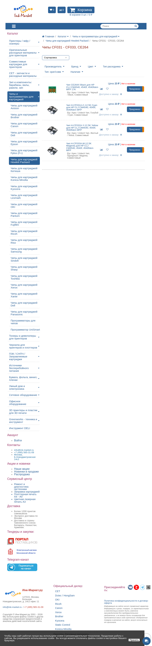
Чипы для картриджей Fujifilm (24, 223)
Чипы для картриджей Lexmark (24, 196)
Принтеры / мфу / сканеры (19, 42)
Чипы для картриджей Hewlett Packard (24, 161)
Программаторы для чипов (23, 322)
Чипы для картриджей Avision (24, 107)
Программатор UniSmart (25, 329)
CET (57, 591)
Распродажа (22, 474)
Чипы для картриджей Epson (24, 143)
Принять (134, 640)
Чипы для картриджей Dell (24, 304)
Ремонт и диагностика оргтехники (21, 486)
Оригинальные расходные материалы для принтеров (23, 52)
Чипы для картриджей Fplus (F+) (24, 151)
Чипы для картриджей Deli (24, 134)
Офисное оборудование (17, 402)
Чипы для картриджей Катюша (24, 169)
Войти (18, 440)
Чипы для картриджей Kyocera (24, 187)
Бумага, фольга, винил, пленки (23, 378)
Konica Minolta (63, 629)
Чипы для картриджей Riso (24, 241)
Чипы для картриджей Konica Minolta (24, 178)
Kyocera (59, 620)
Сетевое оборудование (23, 394)
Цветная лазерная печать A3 (25, 500)
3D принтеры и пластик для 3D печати (23, 411)
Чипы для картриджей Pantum (24, 214)
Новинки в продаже (26, 471)
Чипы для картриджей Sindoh (24, 259)
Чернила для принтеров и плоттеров (23, 346)
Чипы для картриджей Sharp (24, 268)
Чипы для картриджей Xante (24, 295)
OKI (57, 599)
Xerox (58, 612)
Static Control (62, 625)
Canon (59, 608)
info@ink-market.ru (12, 607)
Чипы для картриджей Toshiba (24, 277)
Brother (59, 616)
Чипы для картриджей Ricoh (24, 232)
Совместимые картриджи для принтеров (18, 64)
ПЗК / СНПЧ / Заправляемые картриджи (18, 356)
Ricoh (58, 604)
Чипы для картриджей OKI (24, 205)
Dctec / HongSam (65, 595)
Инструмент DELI (19, 428)
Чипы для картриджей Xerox (24, 286)
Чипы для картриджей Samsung (24, 250)
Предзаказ (134, 89)
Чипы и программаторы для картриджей (21, 96)
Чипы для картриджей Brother (24, 116)
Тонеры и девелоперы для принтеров (22, 337)
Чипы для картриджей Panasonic (24, 313)
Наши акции (22, 468)
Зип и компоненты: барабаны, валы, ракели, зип (20, 85)
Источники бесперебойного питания (19, 368)
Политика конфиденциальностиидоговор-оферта (126, 601)
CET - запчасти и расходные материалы (23, 74)
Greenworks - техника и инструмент (23, 420)
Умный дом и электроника (17, 387)
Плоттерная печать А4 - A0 (25, 495)
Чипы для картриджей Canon (24, 125)
